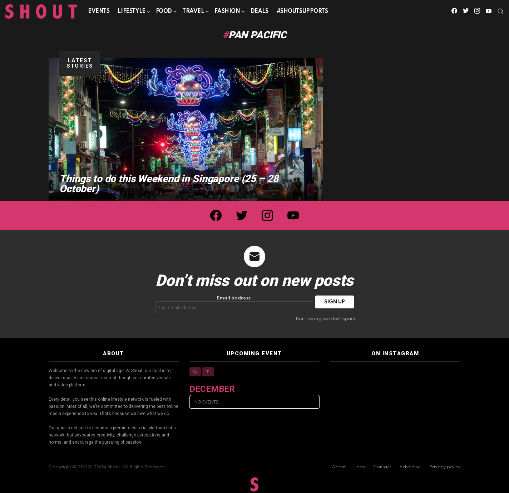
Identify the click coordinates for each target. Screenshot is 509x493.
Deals (259, 11)
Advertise (410, 467)
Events (98, 11)
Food (164, 13)
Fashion (227, 13)
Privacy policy (444, 467)
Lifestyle (131, 13)
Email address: (234, 305)
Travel (193, 13)
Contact (382, 467)
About (339, 467)
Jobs (359, 467)
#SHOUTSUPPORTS (302, 11)
